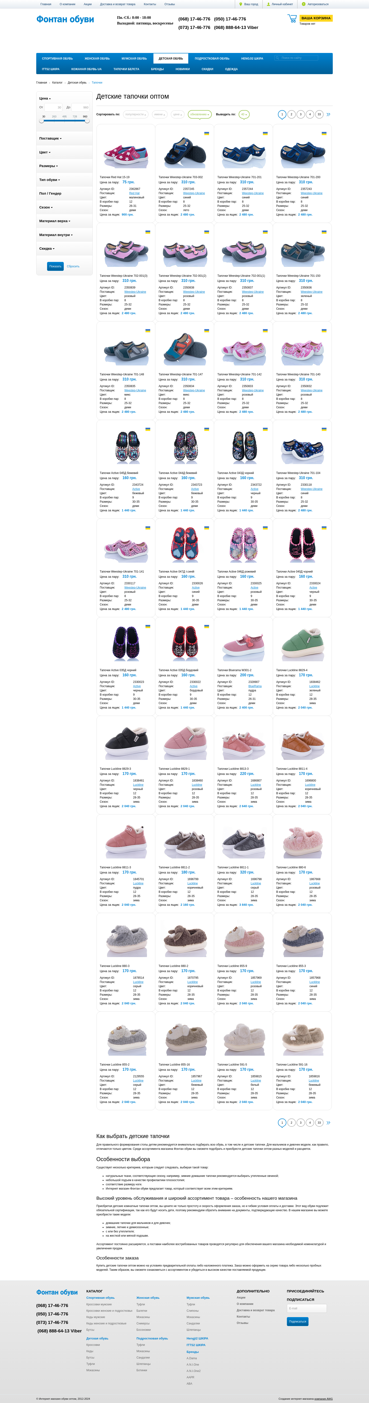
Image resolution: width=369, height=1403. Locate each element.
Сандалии (193, 1323)
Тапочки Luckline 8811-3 (115, 867)
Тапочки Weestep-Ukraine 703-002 (181, 177)
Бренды (157, 69)
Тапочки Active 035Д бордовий (178, 670)
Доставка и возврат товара (117, 4)
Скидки (207, 69)
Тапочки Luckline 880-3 (114, 966)
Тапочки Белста (126, 69)
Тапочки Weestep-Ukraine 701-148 (122, 374)
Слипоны (193, 1310)
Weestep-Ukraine (194, 193)
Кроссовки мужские (99, 1304)
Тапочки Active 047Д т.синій (176, 571)
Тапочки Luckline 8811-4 (292, 768)
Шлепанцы (194, 1329)
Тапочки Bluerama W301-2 (234, 670)
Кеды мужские (95, 1317)
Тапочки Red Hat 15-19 (114, 177)
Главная (45, 4)
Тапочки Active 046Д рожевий (236, 571)
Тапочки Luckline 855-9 (232, 966)
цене (177, 114)
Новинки (183, 69)
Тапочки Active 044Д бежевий (178, 473)
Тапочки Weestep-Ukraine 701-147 (181, 374)
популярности (135, 114)
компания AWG (323, 1398)
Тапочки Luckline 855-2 (114, 1064)
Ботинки (141, 1370)
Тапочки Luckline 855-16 (174, 1064)
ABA (189, 1383)
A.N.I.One (193, 1364)
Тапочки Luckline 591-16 (292, 1064)
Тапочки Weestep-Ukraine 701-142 (239, 374)
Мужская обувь (134, 58)
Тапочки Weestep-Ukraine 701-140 (298, 374)
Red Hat (134, 193)
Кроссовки (93, 1345)
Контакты (150, 4)
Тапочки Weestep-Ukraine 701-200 (298, 177)
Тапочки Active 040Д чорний (294, 571)
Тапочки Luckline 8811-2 (174, 867)
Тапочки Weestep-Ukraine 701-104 (298, 473)
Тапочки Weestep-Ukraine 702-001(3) (123, 275)
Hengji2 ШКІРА (252, 58)
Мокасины (143, 1317)
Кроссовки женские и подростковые (109, 1310)
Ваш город (248, 4)
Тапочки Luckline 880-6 (291, 867)
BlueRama (255, 686)
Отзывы (169, 4)
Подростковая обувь (212, 58)
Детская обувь (171, 58)
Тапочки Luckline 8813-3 (233, 768)
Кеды (89, 1351)
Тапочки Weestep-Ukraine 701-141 (122, 571)
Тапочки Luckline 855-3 (291, 966)
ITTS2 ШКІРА (51, 69)
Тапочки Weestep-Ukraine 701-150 (298, 275)
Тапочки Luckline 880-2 (173, 966)
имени (159, 114)
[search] (277, 57)
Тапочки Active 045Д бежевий (119, 473)
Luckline (314, 686)
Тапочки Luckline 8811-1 (233, 867)
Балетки (141, 1310)
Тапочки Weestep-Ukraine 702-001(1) (241, 275)
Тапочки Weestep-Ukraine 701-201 (239, 177)
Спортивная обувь (57, 58)
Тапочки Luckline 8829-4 (292, 670)
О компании (67, 4)
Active (136, 489)
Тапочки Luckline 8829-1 (174, 768)
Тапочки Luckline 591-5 (232, 1064)
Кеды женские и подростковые (106, 1323)
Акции (88, 4)
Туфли (140, 1304)
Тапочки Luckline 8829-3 (115, 768)
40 (244, 114)
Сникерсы (142, 1323)
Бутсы (90, 1329)
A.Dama (192, 1358)
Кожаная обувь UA (86, 69)
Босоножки (143, 1329)
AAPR (190, 1377)
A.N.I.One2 (194, 1371)
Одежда (231, 69)
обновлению (199, 114)
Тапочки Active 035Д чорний (118, 670)
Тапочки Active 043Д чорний (235, 473)
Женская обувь (97, 58)
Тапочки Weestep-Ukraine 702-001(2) (182, 275)
